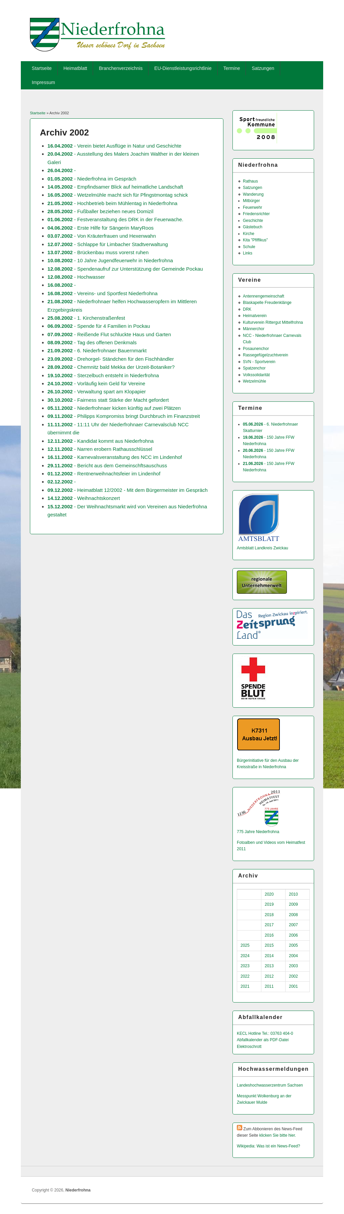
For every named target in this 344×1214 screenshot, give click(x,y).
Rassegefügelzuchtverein (265, 355)
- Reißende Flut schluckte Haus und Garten (109, 334)
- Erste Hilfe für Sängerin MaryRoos (100, 228)
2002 (293, 976)
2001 (293, 986)
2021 (245, 986)
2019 (269, 904)
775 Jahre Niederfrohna (258, 831)
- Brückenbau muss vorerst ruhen (97, 252)
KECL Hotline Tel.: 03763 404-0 (265, 1033)
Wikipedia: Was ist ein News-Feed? (268, 1146)
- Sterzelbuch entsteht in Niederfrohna (103, 375)
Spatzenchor (254, 368)
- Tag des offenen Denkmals (91, 342)
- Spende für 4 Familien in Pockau (98, 326)
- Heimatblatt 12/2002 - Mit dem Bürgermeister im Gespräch (127, 490)
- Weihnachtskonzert (83, 498)
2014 (269, 955)
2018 (269, 914)
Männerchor (253, 328)
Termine (231, 68)
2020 (269, 894)
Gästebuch (252, 227)
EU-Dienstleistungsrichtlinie (182, 68)
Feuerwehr (252, 207)
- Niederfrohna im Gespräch (91, 179)
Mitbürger (251, 200)
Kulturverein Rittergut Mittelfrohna (273, 322)
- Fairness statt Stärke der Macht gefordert (108, 400)
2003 (293, 966)
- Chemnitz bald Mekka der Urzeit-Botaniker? (111, 367)
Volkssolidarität (256, 375)
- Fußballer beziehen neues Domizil (100, 211)
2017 (269, 925)
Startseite (42, 68)
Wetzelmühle (254, 381)
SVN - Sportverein (259, 361)
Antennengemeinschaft (263, 296)
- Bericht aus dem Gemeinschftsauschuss (107, 465)
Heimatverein (255, 315)
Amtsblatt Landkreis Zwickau (262, 548)
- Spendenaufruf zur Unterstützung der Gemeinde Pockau (125, 269)
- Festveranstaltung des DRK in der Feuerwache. (115, 219)
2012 (269, 976)
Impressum (43, 82)
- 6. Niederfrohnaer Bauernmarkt (96, 350)
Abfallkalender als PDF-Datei (263, 1039)
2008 (293, 914)
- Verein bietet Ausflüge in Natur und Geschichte (114, 146)
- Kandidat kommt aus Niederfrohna (100, 441)
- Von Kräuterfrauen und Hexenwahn (101, 236)
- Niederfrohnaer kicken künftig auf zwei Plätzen (114, 408)
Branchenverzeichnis (120, 68)
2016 (269, 935)
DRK (247, 309)
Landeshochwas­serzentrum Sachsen (270, 1085)
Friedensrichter (256, 213)
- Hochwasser (76, 277)
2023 (245, 966)
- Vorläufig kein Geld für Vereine (96, 383)
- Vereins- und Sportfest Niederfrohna (102, 293)
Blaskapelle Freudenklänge (267, 302)
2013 (269, 966)
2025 (245, 945)
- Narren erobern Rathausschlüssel (99, 449)
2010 (293, 894)
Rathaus (250, 181)
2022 (245, 976)
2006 (293, 935)
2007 (293, 925)
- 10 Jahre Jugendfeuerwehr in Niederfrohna (110, 260)
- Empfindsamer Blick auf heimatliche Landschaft (115, 187)
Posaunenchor (256, 348)
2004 (293, 955)
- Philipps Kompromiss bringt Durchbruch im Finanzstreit (123, 416)
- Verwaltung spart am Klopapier (96, 391)
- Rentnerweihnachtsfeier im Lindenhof (103, 473)
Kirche (248, 233)
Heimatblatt (75, 68)
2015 (269, 945)
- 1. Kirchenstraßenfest (86, 318)
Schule (249, 246)
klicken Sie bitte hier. (277, 1135)
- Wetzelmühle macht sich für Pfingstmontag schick (117, 195)
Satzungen (263, 68)
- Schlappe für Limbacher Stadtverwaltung (107, 244)
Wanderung (253, 194)
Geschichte (253, 220)
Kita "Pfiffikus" (255, 240)
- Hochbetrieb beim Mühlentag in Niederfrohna (112, 203)
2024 (245, 955)
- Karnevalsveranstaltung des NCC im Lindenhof (114, 457)
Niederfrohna (78, 1190)
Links (247, 253)
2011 (269, 986)
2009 (293, 904)
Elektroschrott (249, 1046)
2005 (293, 945)
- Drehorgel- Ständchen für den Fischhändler (110, 359)
